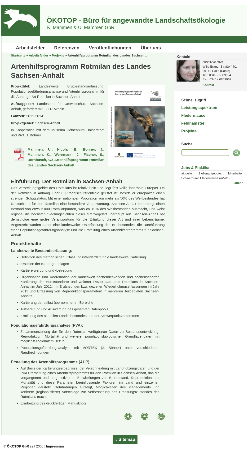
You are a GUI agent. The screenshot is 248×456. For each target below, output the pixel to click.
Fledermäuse (193, 115)
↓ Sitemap (125, 439)
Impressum (55, 446)
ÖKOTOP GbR (18, 446)
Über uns (151, 47)
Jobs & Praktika (195, 168)
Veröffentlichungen (110, 47)
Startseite (18, 55)
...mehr (238, 183)
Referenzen (67, 47)
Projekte (58, 55)
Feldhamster (192, 123)
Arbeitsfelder (30, 47)
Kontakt (208, 85)
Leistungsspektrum (199, 107)
